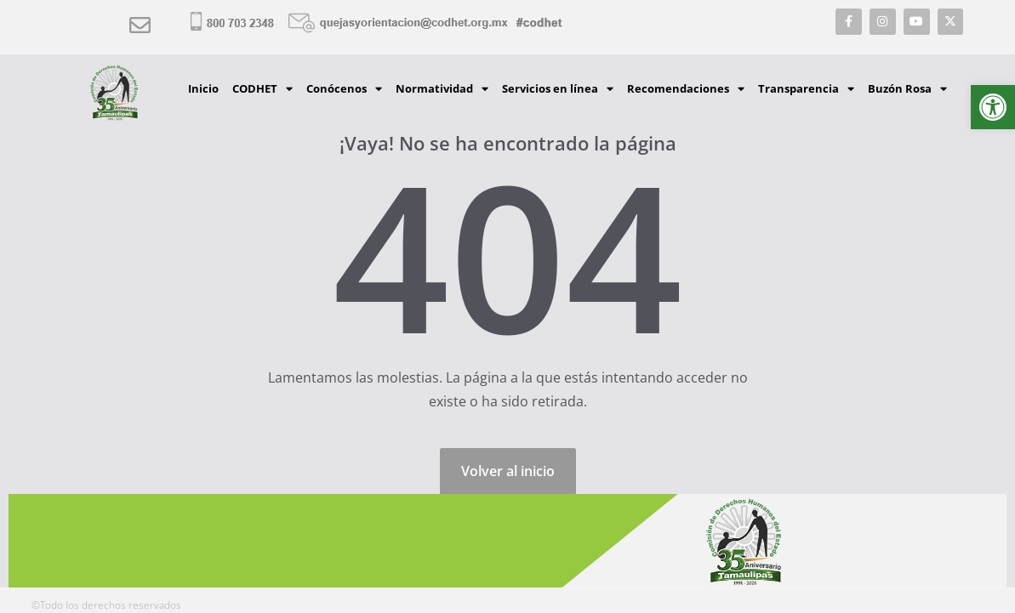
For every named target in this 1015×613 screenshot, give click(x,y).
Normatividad (442, 89)
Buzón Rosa (907, 89)
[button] (993, 107)
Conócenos (344, 89)
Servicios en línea (557, 89)
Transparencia (806, 89)
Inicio (203, 88)
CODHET (262, 89)
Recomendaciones (685, 89)
